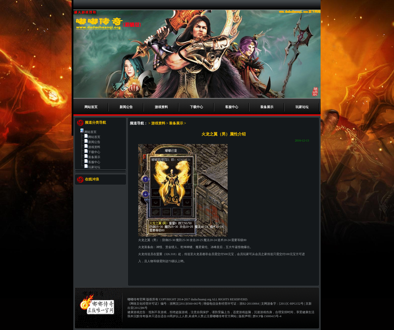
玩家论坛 (302, 107)
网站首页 (90, 107)
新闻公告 (126, 107)
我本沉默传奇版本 (139, 316)
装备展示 (266, 107)
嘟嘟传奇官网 (136, 299)
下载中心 (196, 107)
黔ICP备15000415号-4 (267, 316)
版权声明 (245, 316)
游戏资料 (161, 107)
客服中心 (231, 107)
